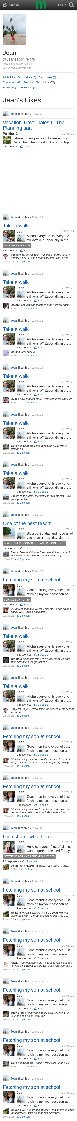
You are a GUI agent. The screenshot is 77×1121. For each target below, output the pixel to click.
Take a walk (16, 225)
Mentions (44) (32, 82)
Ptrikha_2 (10, 133)
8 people (29, 250)
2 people (24, 665)
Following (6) (28, 87)
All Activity (9, 77)
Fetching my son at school (31, 579)
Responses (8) (47, 77)
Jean (20, 231)
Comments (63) (12, 82)
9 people (29, 146)
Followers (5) (10, 87)
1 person (25, 261)
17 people (31, 861)
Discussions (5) (27, 77)
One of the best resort (27, 523)
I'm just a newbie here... (29, 836)
